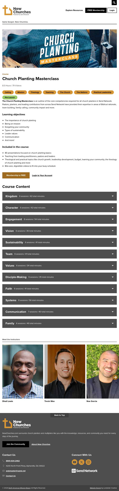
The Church (65, 92)
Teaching (50, 92)
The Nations (82, 92)
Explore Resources (74, 10)
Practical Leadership (102, 92)
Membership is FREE (16, 175)
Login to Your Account (42, 175)
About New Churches (41, 444)
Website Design (95, 488)
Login (112, 10)
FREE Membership (95, 10)
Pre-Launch (10, 97)
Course (5, 74)
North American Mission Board (19, 488)
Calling (8, 92)
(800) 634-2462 (13, 460)
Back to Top (59, 415)
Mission (21, 92)
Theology (35, 92)
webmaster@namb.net (16, 470)
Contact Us (11, 475)
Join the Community (15, 444)
